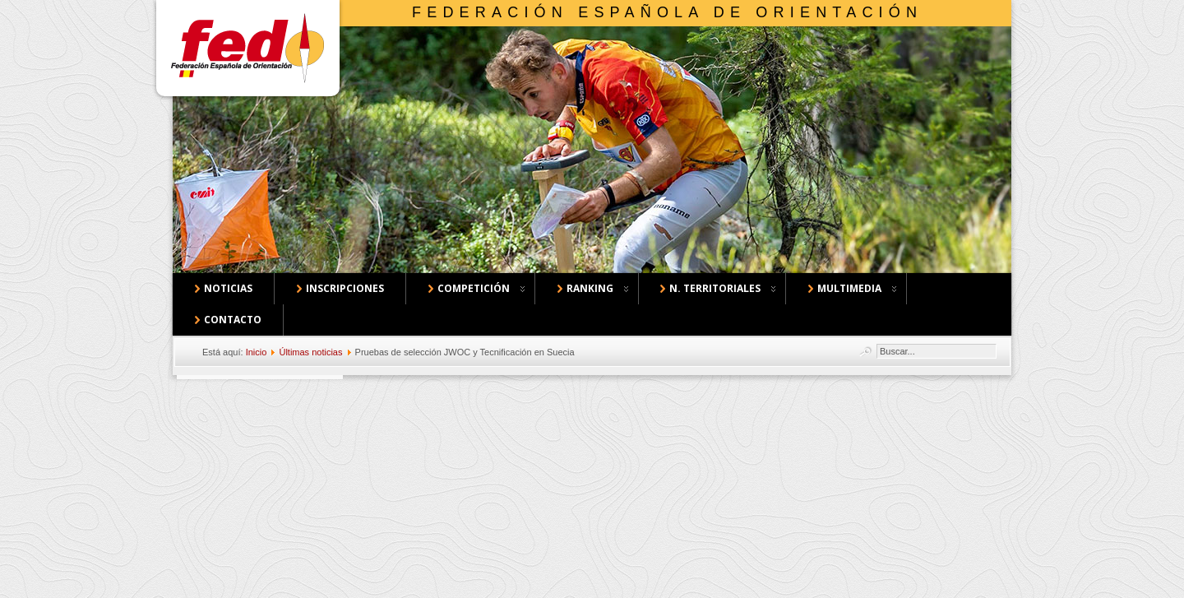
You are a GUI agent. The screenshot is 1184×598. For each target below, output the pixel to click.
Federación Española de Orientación (667, 12)
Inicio (256, 352)
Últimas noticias (310, 352)
